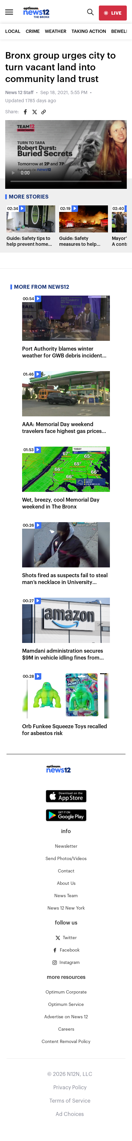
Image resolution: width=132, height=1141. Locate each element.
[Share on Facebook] (25, 112)
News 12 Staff (19, 92)
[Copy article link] (43, 112)
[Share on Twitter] (34, 112)
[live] (113, 13)
